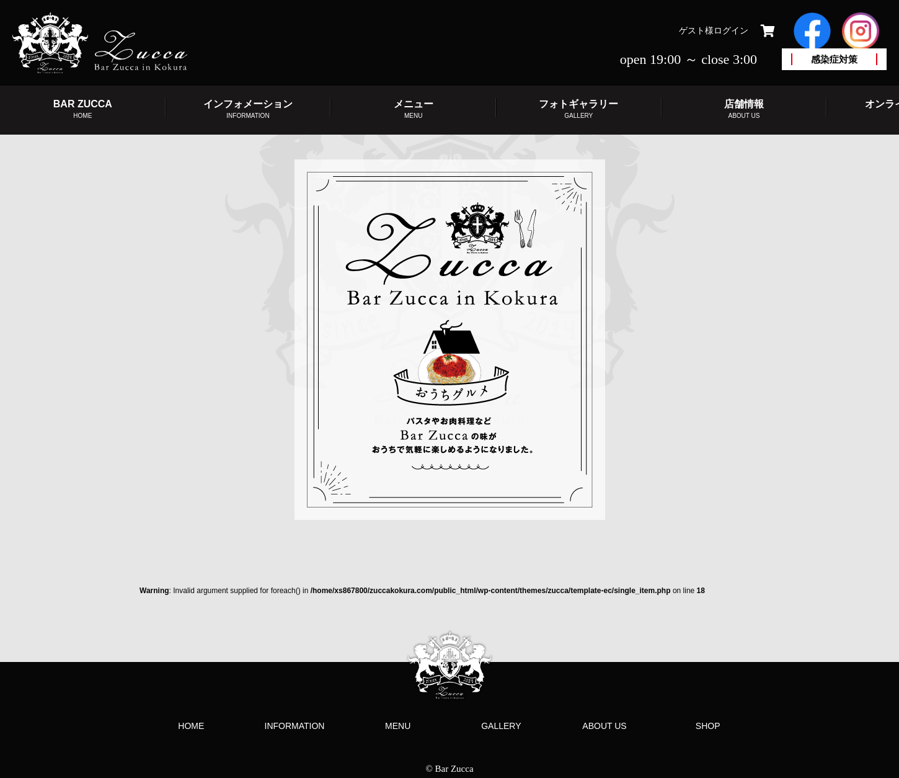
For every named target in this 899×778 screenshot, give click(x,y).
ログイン (731, 30)
